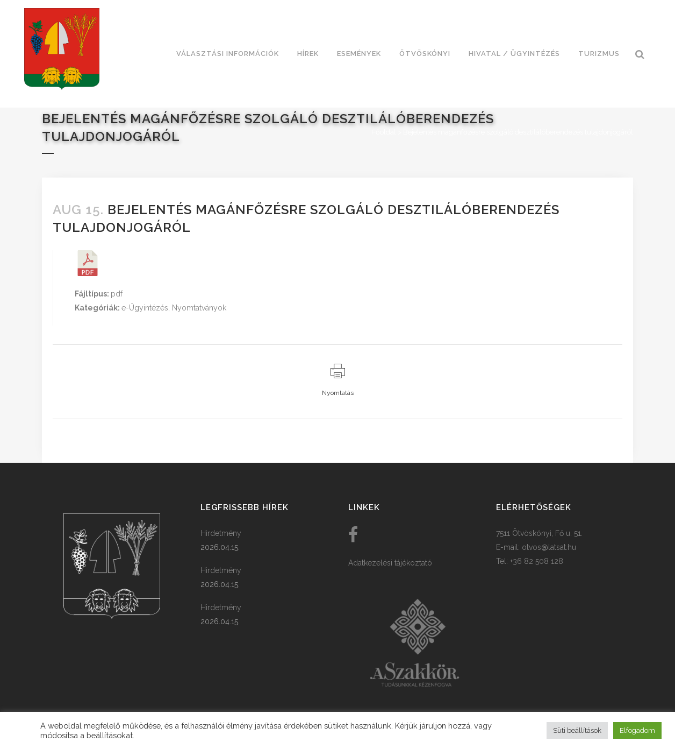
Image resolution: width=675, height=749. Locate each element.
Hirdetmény (220, 533)
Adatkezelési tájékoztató (390, 563)
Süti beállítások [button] (577, 730)
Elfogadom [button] (637, 730)
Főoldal (383, 132)
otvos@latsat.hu (549, 547)
